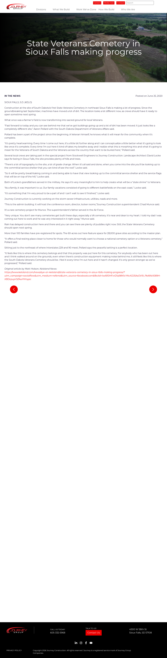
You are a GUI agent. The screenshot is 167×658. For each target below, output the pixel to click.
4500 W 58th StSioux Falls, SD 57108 (140, 631)
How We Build (106, 9)
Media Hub (109, 3)
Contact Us (93, 632)
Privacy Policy (14, 650)
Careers (97, 3)
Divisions (41, 9)
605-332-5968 (57, 632)
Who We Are (128, 9)
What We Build (61, 9)
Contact (120, 3)
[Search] (140, 3)
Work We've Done (86, 9)
